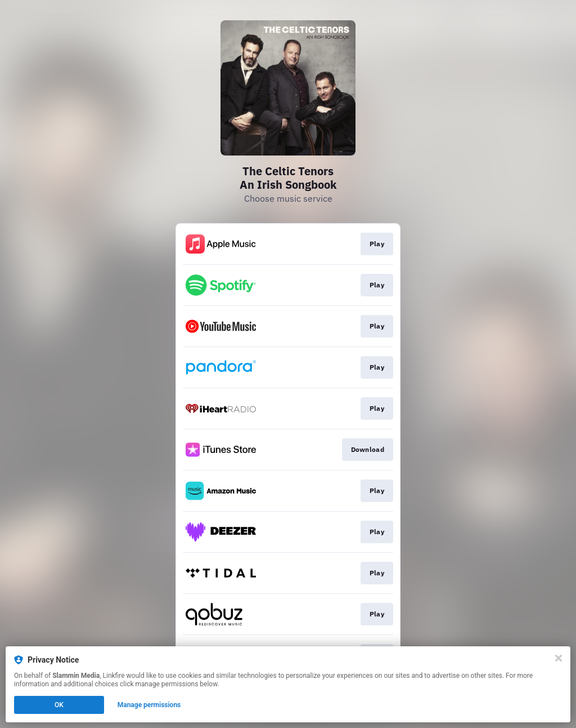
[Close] (559, 658)
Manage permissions (149, 705)
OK (59, 705)
